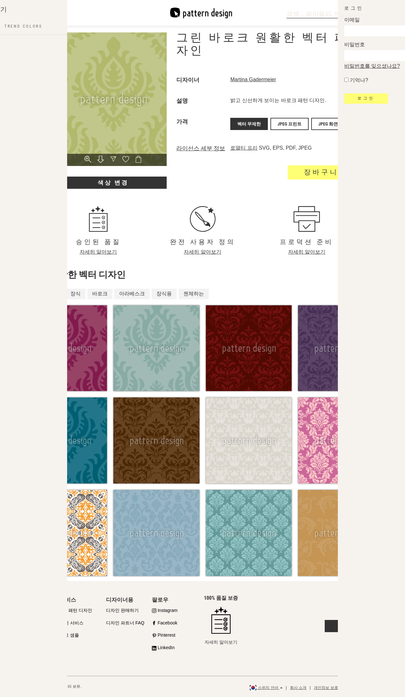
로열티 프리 (243, 146)
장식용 (164, 293)
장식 (75, 293)
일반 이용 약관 (358, 687)
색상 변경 (113, 182)
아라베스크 (132, 293)
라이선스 (23, 642)
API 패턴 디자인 (76, 610)
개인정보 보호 (326, 687)
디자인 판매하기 (122, 610)
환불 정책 (386, 687)
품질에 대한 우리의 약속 (36, 614)
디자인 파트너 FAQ (125, 622)
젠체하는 (193, 293)
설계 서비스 (72, 622)
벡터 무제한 (249, 123)
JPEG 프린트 (289, 123)
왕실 (32, 293)
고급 (53, 293)
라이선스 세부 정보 (200, 146)
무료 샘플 (69, 635)
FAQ (18, 655)
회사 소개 (298, 687)
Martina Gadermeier (253, 79)
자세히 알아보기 (98, 252)
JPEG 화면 (328, 123)
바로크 (100, 293)
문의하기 (354, 626)
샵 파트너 (23, 629)
